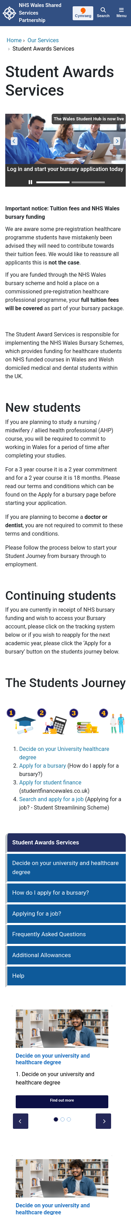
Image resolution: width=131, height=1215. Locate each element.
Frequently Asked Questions (49, 934)
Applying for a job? (36, 913)
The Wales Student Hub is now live (89, 118)
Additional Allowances (41, 955)
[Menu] (121, 13)
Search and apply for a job (51, 799)
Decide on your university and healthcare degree (65, 867)
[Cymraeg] (83, 13)
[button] (30, 182)
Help (18, 975)
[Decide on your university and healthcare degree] (62, 1059)
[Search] (103, 13)
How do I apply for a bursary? (50, 892)
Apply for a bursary (42, 765)
